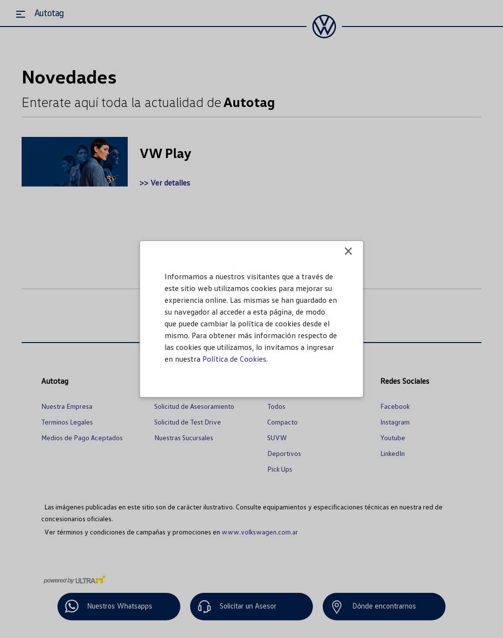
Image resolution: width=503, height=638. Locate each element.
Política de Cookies (234, 359)
